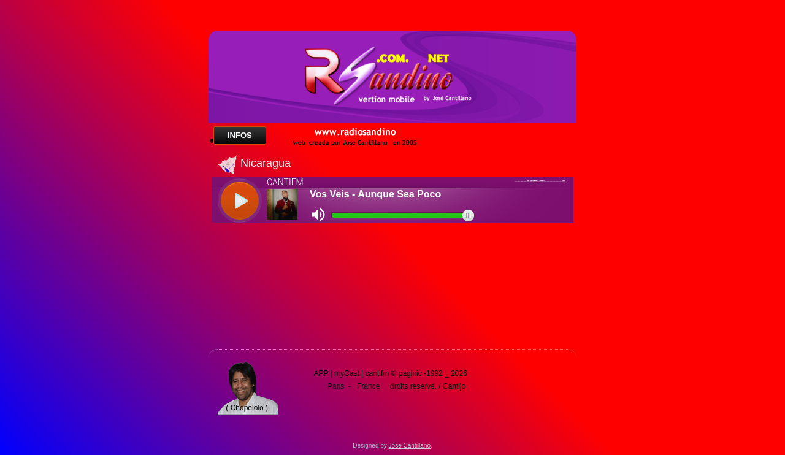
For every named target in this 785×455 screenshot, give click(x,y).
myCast (346, 373)
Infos (240, 135)
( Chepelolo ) (247, 407)
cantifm (377, 373)
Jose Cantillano (410, 445)
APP (320, 373)
